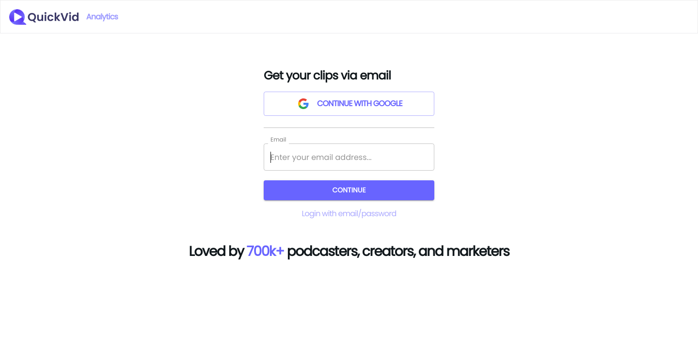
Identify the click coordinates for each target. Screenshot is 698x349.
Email (278, 139)
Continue (349, 190)
